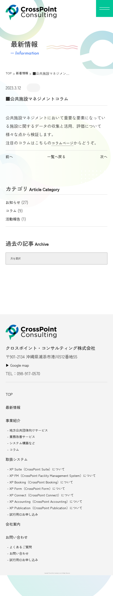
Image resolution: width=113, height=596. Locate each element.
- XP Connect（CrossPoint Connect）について (44, 507)
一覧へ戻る (56, 156)
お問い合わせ (18, 555)
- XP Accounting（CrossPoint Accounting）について (49, 515)
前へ (10, 156)
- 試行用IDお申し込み (25, 529)
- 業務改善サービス (23, 442)
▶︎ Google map (19, 365)
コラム (12, 210)
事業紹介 (14, 424)
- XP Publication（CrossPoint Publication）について (49, 522)
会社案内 (14, 540)
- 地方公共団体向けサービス (30, 435)
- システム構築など (23, 449)
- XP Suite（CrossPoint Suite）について (39, 479)
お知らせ (14, 202)
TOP (9, 73)
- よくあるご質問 (21, 565)
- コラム (14, 457)
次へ (103, 156)
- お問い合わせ (19, 573)
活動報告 (14, 219)
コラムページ (63, 143)
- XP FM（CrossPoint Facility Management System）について (56, 486)
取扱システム (18, 468)
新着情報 (23, 73)
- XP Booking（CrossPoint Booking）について (44, 493)
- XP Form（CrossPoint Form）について (40, 500)
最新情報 (14, 410)
